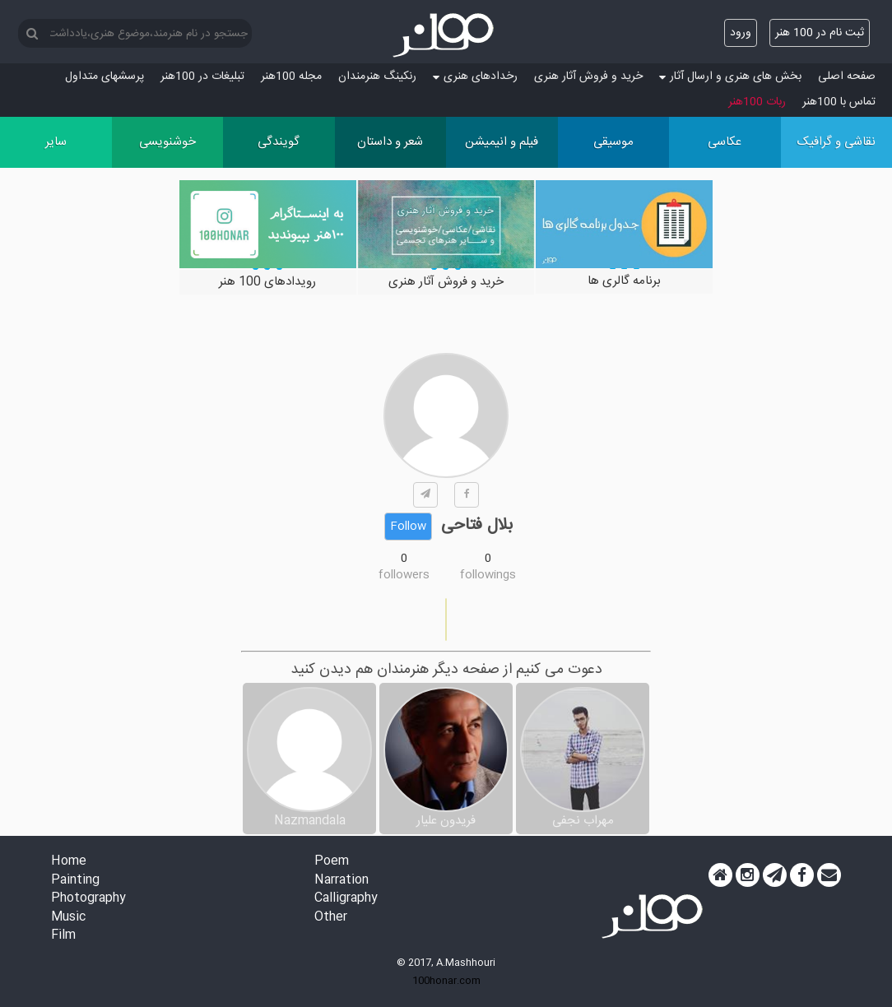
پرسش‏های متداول (104, 76)
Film (63, 935)
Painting (75, 880)
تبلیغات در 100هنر (202, 76)
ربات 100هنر (757, 102)
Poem (331, 861)
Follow (408, 526)
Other (330, 917)
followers (404, 575)
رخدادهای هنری (475, 76)
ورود (740, 33)
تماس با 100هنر (839, 102)
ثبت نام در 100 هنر (819, 33)
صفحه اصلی (847, 76)
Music (68, 917)
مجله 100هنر (291, 76)
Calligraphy (346, 898)
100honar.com (446, 980)
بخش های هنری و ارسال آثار (730, 76)
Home (68, 861)
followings (488, 575)
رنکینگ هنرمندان (377, 76)
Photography (88, 898)
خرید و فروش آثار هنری (588, 76)
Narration (341, 880)
